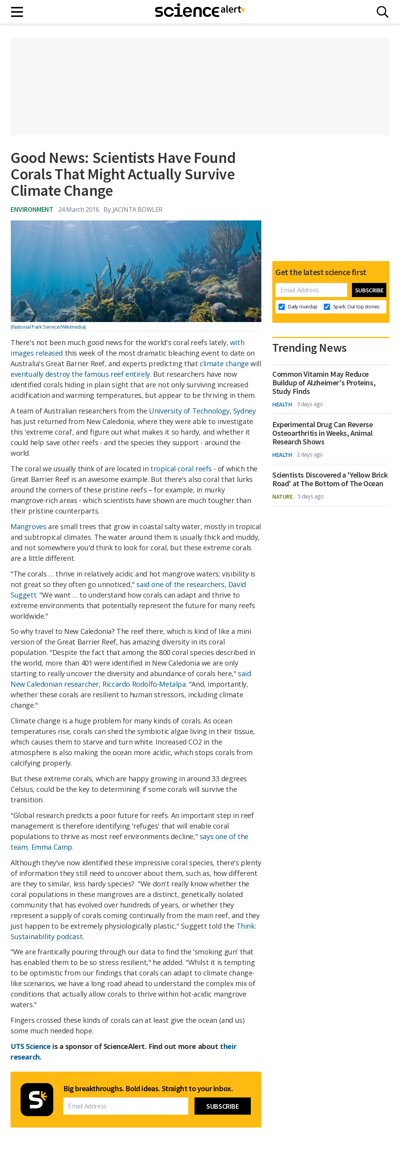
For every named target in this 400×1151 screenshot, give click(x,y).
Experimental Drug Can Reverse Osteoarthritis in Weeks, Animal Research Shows (322, 433)
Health (282, 404)
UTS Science (31, 1046)
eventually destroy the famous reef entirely (80, 374)
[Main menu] (17, 12)
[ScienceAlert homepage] (200, 12)
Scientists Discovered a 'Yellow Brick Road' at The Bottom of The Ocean (330, 479)
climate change (224, 363)
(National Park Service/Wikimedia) (48, 326)
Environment (32, 209)
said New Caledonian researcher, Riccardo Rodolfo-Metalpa (131, 679)
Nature (282, 496)
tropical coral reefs (181, 468)
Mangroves (28, 526)
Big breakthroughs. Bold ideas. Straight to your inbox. (148, 1088)
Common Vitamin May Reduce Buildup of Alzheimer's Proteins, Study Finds (323, 383)
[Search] (382, 12)
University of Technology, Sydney (202, 410)
